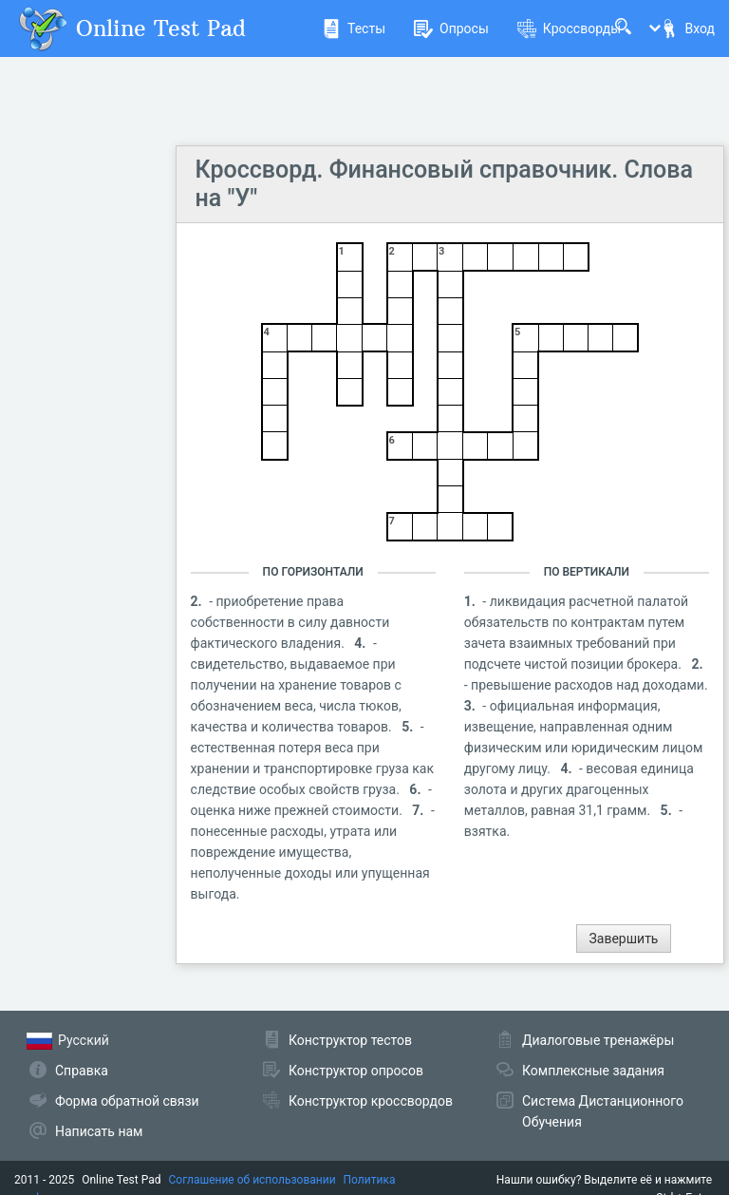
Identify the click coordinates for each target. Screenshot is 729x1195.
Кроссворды (569, 28)
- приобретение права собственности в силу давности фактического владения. (290, 622)
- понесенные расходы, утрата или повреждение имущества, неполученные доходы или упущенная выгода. (313, 852)
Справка (81, 1070)
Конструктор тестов (350, 1040)
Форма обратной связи (127, 1101)
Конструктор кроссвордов (371, 1101)
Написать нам (98, 1131)
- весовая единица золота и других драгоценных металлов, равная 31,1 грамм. (579, 789)
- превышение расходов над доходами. (586, 684)
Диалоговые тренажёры (598, 1040)
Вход (687, 28)
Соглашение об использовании (252, 1179)
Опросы (451, 28)
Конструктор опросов (356, 1070)
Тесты (353, 28)
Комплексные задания (593, 1070)
